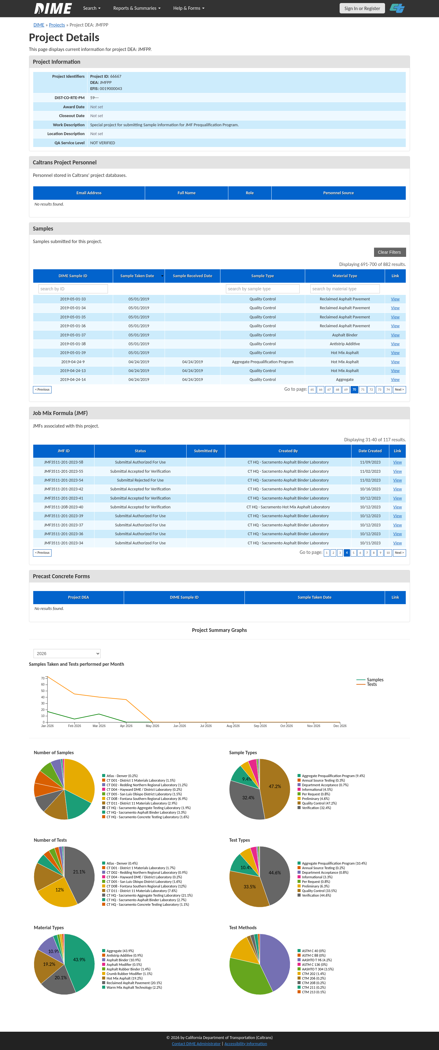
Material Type (345, 276)
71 (362, 390)
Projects (57, 25)
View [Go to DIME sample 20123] (395, 335)
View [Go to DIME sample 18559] (395, 361)
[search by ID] (73, 288)
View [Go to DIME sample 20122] (395, 325)
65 (312, 390)
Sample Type (263, 276)
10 (388, 553)
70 (354, 390)
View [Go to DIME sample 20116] (395, 299)
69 (346, 390)
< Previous (42, 390)
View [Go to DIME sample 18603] (395, 379)
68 (337, 390)
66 (320, 390)
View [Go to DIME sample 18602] (395, 370)
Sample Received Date (192, 276)
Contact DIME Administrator (196, 1043)
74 (388, 390)
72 (371, 390)
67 (329, 390)
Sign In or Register (362, 8)
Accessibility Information (245, 1043)
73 (379, 390)
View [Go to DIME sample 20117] (395, 307)
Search (92, 8)
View (397, 462)
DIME (39, 25)
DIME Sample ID (73, 276)
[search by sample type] (263, 288)
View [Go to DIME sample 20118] (395, 317)
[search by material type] (345, 288)
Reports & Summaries (137, 8)
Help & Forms (189, 8)
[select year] (67, 653)
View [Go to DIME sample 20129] (395, 352)
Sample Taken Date (137, 276)
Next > (399, 390)
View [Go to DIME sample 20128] (395, 343)
